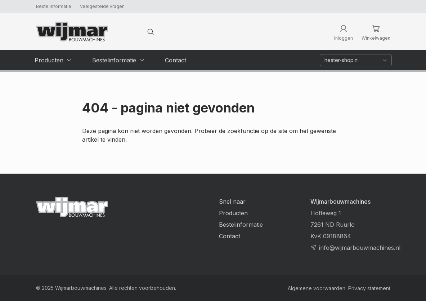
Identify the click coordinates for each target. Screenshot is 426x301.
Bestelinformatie (53, 6)
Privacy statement (369, 288)
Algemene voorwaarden (316, 288)
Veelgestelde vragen (102, 6)
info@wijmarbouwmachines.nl (359, 247)
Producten (233, 213)
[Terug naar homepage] (72, 31)
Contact (229, 236)
